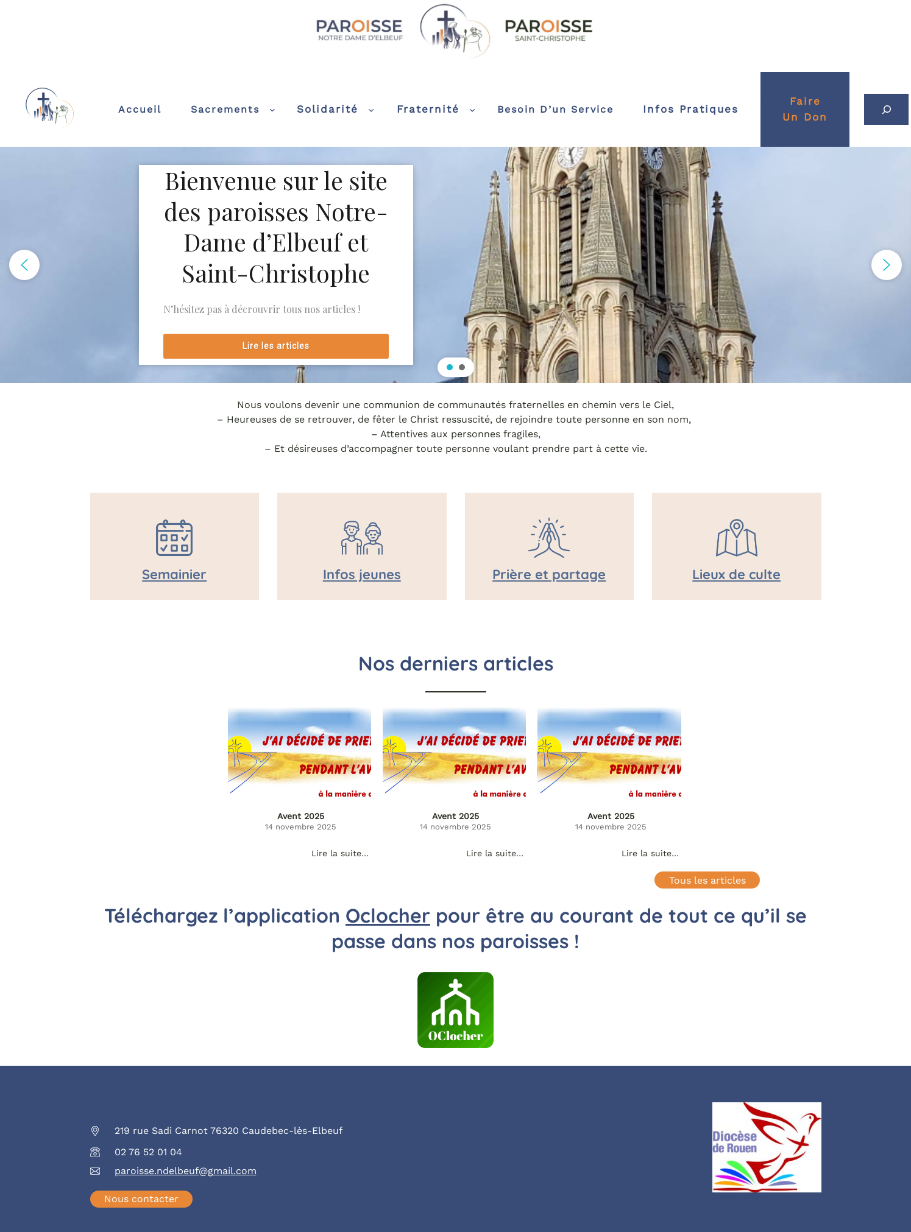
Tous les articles (707, 880)
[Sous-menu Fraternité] (472, 110)
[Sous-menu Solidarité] (371, 109)
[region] (455, 265)
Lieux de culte (736, 574)
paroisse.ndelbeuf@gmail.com (186, 1171)
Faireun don (805, 109)
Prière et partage (549, 574)
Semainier (174, 574)
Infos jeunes (362, 574)
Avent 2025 (300, 816)
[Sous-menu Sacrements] (272, 110)
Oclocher (388, 915)
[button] (24, 265)
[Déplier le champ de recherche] (886, 109)
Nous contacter (141, 1199)
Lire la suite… (340, 853)
